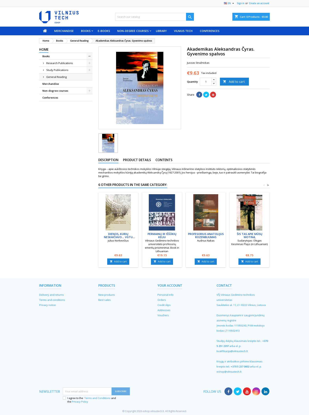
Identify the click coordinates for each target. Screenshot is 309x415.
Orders (161, 300)
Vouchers (163, 315)
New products (106, 295)
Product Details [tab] (137, 160)
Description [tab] (108, 160)
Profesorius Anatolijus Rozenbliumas (206, 235)
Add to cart (234, 81)
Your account (169, 285)
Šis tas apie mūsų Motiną (249, 235)
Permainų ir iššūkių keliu (162, 235)
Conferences (209, 31)
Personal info (165, 295)
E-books (104, 31)
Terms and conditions (52, 300)
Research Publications (59, 63)
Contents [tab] (163, 160)
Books (85, 31)
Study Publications (57, 70)
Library (161, 31)
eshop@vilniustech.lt (229, 371)
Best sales (104, 300)
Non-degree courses (133, 31)
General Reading (56, 77)
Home (43, 49)
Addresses (163, 310)
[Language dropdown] (229, 3)
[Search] (154, 17)
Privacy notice (47, 305)
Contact (224, 285)
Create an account (259, 3)
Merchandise (64, 31)
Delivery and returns (51, 295)
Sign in (240, 3)
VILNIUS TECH (183, 31)
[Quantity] (206, 82)
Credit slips (164, 305)
